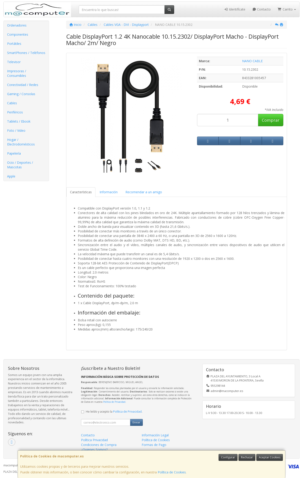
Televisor (14, 62)
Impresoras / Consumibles (16, 73)
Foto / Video (16, 130)
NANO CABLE (252, 61)
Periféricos (15, 112)
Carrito (287, 9)
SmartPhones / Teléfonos (26, 53)
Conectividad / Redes (22, 85)
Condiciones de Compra (98, 445)
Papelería (14, 153)
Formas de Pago (154, 445)
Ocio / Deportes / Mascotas (20, 164)
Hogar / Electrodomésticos (21, 141)
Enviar (136, 422)
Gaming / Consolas (21, 94)
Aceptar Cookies (269, 457)
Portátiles (14, 43)
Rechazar (247, 457)
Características (81, 192)
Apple (11, 176)
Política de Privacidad (114, 401)
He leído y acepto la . (114, 412)
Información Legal (155, 435)
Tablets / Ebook (18, 121)
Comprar (270, 120)
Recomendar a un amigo (143, 192)
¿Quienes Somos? (94, 449)
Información (109, 192)
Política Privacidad (94, 440)
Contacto (261, 9)
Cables (12, 103)
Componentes (17, 34)
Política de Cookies (172, 472)
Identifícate (234, 9)
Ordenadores (17, 25)
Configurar (228, 457)
